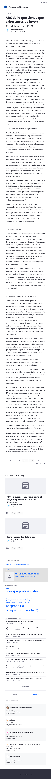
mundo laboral (24, 602)
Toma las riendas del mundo (21, 536)
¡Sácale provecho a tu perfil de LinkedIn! (19, 622)
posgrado (15, 606)
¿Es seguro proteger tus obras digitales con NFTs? (22, 628)
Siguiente (36, 694)
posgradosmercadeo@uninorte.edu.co (25, 576)
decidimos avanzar (12, 599)
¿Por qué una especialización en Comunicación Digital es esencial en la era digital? (25, 634)
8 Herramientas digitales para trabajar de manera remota (25, 666)
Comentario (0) (15, 461)
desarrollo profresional (13, 601)
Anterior (15, 694)
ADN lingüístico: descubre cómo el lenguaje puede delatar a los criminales (24, 499)
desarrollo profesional (26, 599)
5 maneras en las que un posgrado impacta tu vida (23, 653)
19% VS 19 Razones (12, 647)
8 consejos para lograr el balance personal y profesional (25, 659)
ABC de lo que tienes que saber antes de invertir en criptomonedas (25, 672)
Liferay (30, 774)
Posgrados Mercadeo (17, 29)
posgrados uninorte (22, 610)
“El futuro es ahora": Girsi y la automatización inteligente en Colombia (25, 640)
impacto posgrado (12, 602)
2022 (8, 588)
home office (26, 601)
